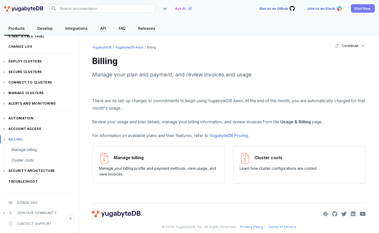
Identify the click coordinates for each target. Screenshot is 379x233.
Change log (20, 46)
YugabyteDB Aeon (129, 47)
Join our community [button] (32, 213)
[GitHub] (334, 214)
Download (22, 202)
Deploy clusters (25, 61)
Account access (24, 129)
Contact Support (30, 223)
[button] (363, 8)
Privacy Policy (251, 227)
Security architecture (31, 171)
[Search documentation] (102, 8)
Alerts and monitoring (32, 103)
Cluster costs (23, 160)
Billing (15, 139)
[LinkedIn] (353, 214)
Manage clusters (26, 93)
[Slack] (325, 214)
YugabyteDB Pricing (228, 135)
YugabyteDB (102, 47)
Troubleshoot (23, 181)
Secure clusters (25, 72)
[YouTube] (363, 214)
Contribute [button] (346, 45)
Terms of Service (282, 227)
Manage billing (24, 149)
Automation (20, 118)
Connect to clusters (30, 82)
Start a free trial (26, 36)
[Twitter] (344, 214)
